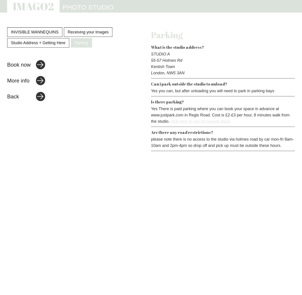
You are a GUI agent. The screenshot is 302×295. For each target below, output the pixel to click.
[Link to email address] (271, 20)
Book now (19, 65)
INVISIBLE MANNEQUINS (35, 32)
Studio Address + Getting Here (38, 43)
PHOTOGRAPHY (115, 21)
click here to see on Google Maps (200, 122)
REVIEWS (218, 21)
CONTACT (245, 21)
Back (13, 97)
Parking (81, 43)
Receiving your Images (88, 32)
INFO (196, 21)
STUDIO (146, 21)
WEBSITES (172, 21)
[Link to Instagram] (264, 20)
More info (18, 81)
